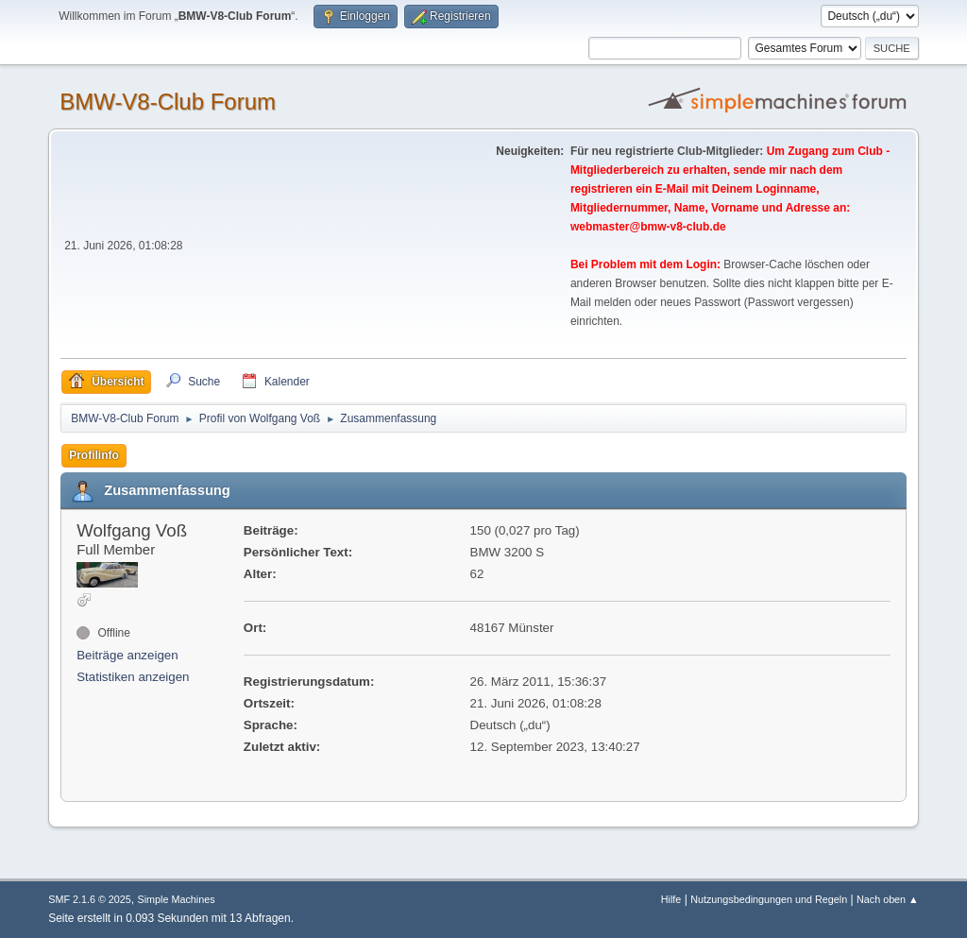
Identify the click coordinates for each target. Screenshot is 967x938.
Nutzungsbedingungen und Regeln (768, 899)
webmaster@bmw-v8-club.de (648, 226)
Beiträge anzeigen (127, 655)
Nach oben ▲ (888, 899)
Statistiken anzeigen (132, 677)
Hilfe (671, 899)
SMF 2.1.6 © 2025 (89, 899)
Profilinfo (94, 455)
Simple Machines (176, 899)
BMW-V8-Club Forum (167, 101)
